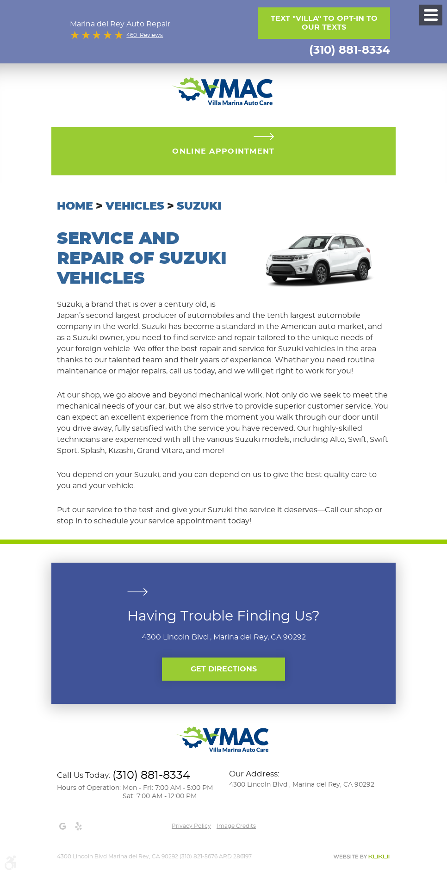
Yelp (78, 826)
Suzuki (199, 206)
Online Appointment (223, 151)
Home (75, 206)
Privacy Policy (191, 826)
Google (62, 826)
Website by (361, 856)
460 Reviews (144, 35)
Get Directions (224, 669)
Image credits (236, 826)
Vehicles (135, 206)
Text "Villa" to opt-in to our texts (324, 23)
